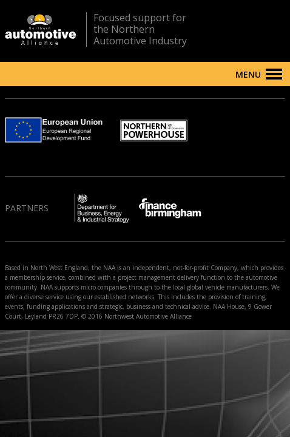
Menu (248, 74)
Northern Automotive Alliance (40, 29)
